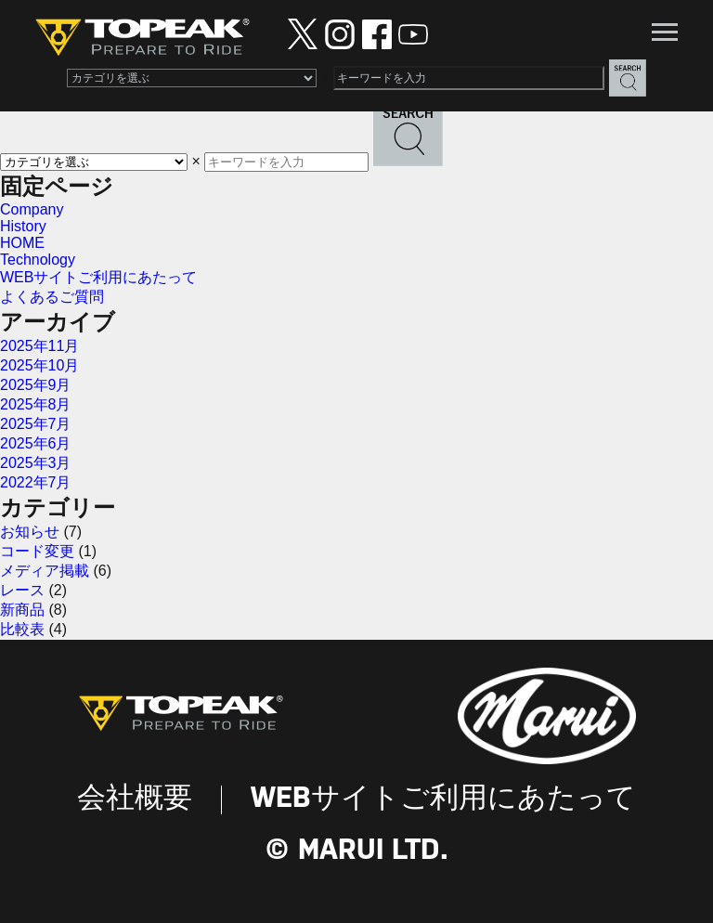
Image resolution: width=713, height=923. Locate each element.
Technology (37, 259)
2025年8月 (35, 404)
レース (22, 590)
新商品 (22, 610)
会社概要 (134, 799)
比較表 (22, 629)
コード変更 (37, 551)
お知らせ (29, 532)
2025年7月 (35, 424)
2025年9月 (35, 385)
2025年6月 (35, 443)
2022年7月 (35, 482)
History (23, 226)
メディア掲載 (44, 570)
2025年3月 (35, 463)
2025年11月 (39, 346)
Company (31, 209)
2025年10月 (39, 365)
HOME (22, 243)
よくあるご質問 (52, 297)
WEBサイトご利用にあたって (98, 277)
